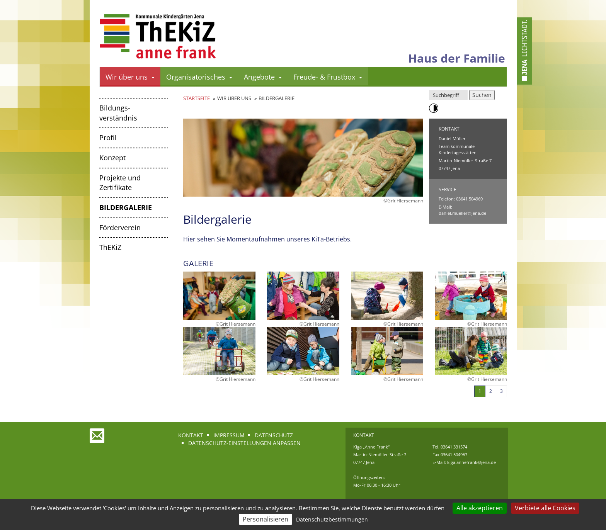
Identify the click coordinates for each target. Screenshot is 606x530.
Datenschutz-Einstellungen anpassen (244, 443)
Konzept (112, 157)
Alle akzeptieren (479, 508)
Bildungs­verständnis (118, 112)
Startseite (196, 98)
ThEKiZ (110, 247)
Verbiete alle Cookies (545, 508)
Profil (108, 137)
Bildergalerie (125, 207)
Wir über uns (130, 77)
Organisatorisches (199, 77)
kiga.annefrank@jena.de (471, 462)
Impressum (229, 435)
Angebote (263, 77)
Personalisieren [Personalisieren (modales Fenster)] (265, 519)
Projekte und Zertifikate (120, 182)
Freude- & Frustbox (327, 77)
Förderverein (120, 227)
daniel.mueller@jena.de (462, 213)
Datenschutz (274, 435)
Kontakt (190, 435)
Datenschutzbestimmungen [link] (332, 519)
